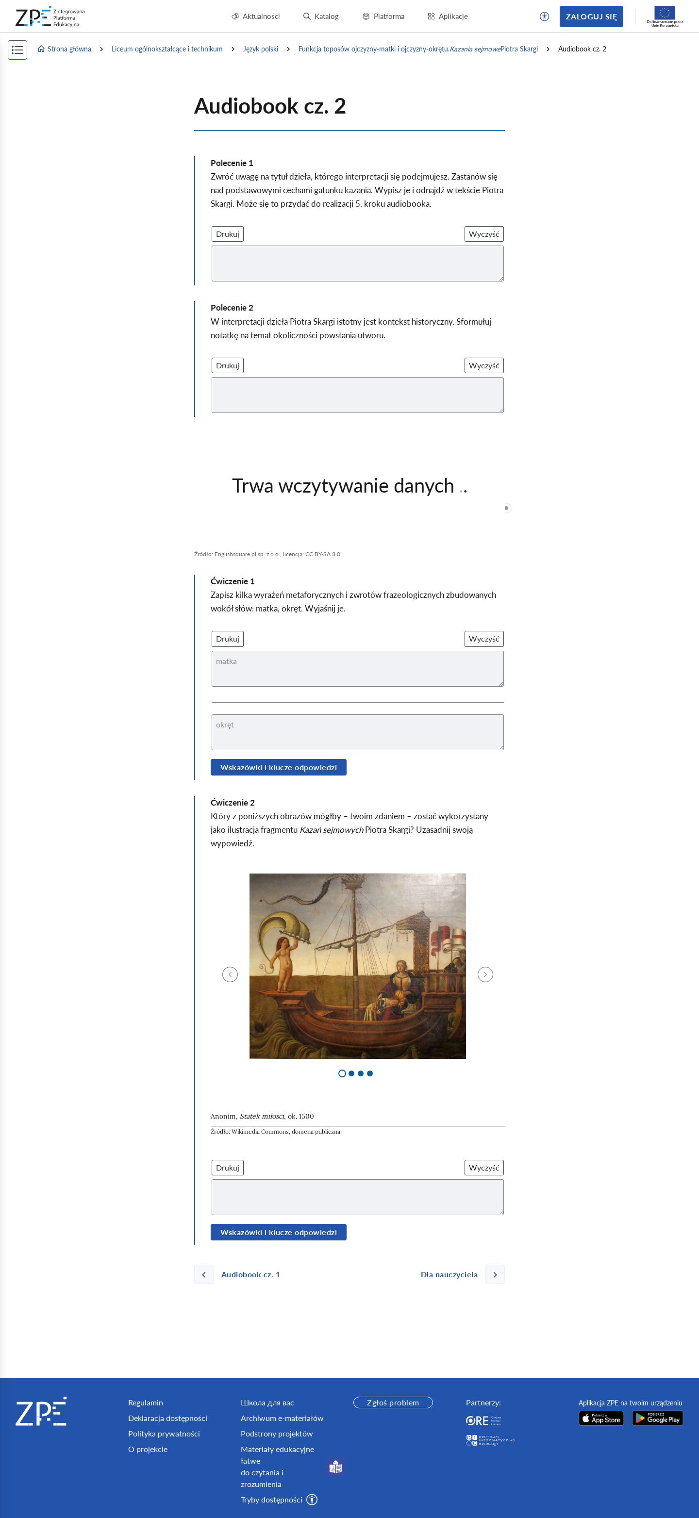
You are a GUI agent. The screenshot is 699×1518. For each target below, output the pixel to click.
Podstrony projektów (277, 1433)
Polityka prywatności (164, 1433)
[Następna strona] (459, 1274)
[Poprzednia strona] (241, 1274)
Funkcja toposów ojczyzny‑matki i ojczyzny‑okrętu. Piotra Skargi (418, 49)
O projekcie (147, 1448)
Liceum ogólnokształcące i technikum (167, 49)
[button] (544, 16)
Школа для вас (267, 1402)
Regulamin (145, 1402)
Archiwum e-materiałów (282, 1417)
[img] (358, 966)
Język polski (260, 49)
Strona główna (64, 49)
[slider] (506, 508)
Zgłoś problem (393, 1402)
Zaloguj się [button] (591, 16)
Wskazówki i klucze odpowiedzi (278, 767)
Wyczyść (484, 233)
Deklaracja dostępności (167, 1417)
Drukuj (227, 233)
